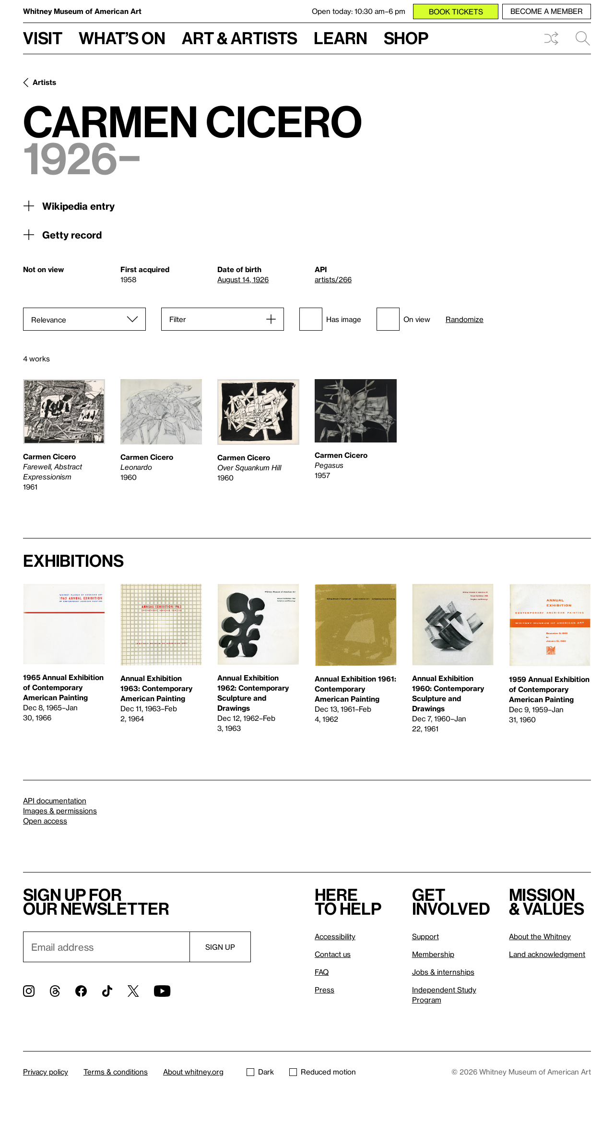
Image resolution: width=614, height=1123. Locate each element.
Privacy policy (45, 1071)
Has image (330, 319)
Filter (177, 319)
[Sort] (84, 319)
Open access (45, 820)
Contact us (333, 954)
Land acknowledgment (547, 954)
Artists (44, 82)
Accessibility (335, 936)
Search (582, 38)
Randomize (465, 319)
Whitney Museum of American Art (82, 11)
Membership (433, 954)
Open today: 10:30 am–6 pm (358, 11)
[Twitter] (133, 991)
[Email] (106, 947)
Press (324, 989)
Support (425, 936)
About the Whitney (540, 936)
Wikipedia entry (69, 206)
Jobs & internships (443, 972)
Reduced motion (322, 1071)
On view (403, 319)
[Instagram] (28, 991)
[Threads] (55, 991)
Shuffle (551, 38)
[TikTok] (107, 991)
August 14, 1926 (243, 279)
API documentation (54, 800)
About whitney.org (193, 1071)
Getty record (62, 234)
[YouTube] (162, 991)
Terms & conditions (115, 1071)
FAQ (322, 972)
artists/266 (333, 279)
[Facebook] (81, 991)
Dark (260, 1071)
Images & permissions (60, 810)
